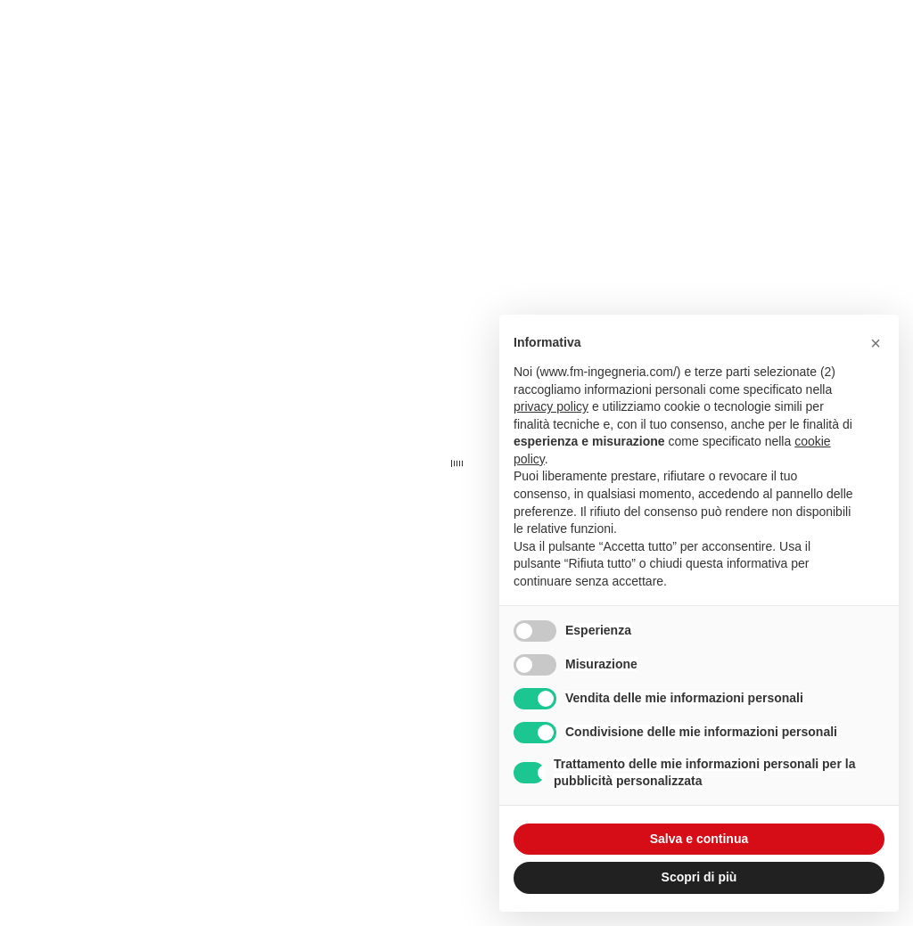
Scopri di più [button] (699, 877)
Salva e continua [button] (699, 839)
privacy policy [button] (551, 406)
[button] (875, 343)
